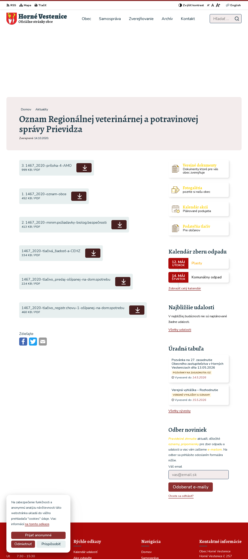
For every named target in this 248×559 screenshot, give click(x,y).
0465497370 (209, 516)
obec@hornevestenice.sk (217, 525)
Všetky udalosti (179, 260)
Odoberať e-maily (190, 418)
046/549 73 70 (210, 521)
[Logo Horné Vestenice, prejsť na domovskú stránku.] (36, 19)
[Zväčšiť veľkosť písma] (218, 5)
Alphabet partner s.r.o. (114, 548)
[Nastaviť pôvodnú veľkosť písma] (213, 5)
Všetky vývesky (179, 341)
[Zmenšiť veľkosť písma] (208, 5)
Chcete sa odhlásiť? (181, 427)
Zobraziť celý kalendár (184, 219)
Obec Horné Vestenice (173, 548)
